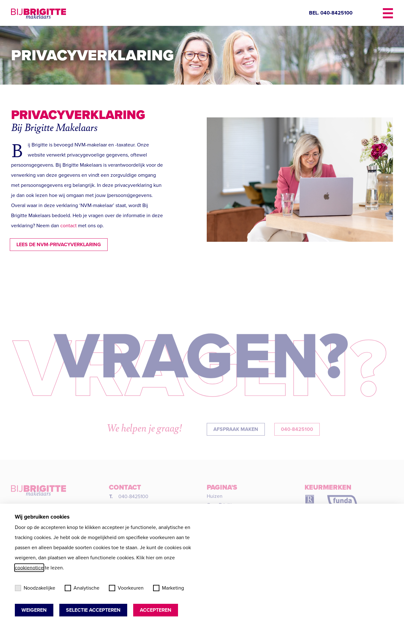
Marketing (168, 587)
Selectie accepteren (93, 610)
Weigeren (34, 610)
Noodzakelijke (35, 587)
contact (68, 225)
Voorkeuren (126, 587)
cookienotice (29, 567)
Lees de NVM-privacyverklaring (53, 244)
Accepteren (155, 610)
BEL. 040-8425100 (331, 12)
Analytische (82, 587)
